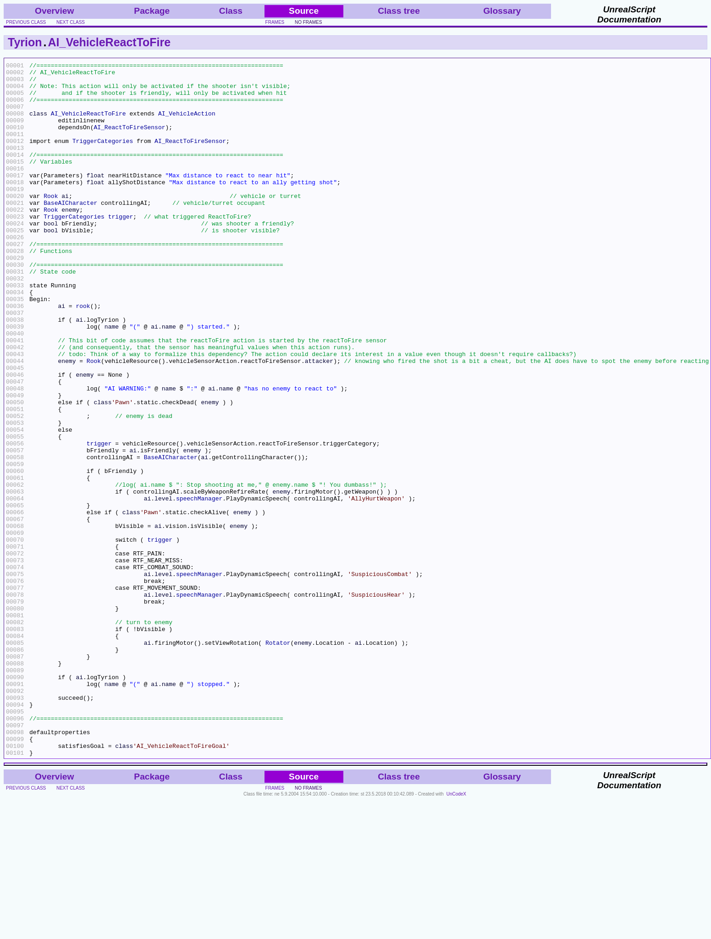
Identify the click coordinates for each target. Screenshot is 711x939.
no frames (308, 22)
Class (231, 11)
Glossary (502, 11)
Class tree (399, 11)
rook (83, 355)
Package (152, 11)
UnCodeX (456, 932)
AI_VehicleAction (186, 124)
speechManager (199, 586)
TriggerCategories (102, 157)
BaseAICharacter (70, 231)
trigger (120, 248)
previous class (26, 22)
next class (70, 22)
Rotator (278, 759)
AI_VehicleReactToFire (109, 42)
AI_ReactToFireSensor (129, 141)
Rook (51, 223)
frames (275, 22)
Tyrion (25, 42)
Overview (54, 11)
